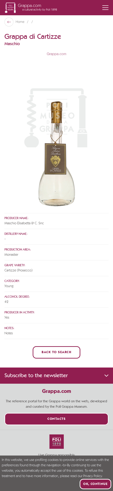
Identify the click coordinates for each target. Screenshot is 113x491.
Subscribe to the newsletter (56, 375)
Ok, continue (95, 484)
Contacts (56, 419)
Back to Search (56, 352)
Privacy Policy (92, 476)
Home (20, 22)
